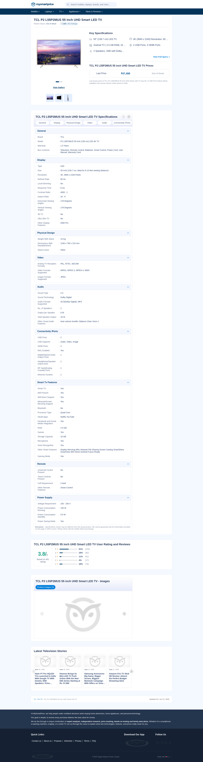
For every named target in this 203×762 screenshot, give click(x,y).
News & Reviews (93, 11)
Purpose (57, 741)
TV (60, 11)
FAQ (94, 741)
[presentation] (124, 117)
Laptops (48, 11)
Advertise (68, 741)
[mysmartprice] (42, 4)
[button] (68, 5)
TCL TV (39, 699)
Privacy (78, 741)
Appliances (74, 11)
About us (47, 741)
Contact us (36, 741)
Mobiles (34, 11)
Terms (86, 741)
